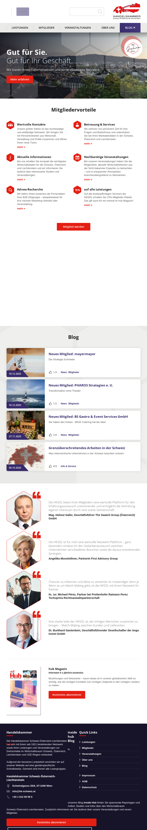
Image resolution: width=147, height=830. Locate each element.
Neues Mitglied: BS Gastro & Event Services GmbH (88, 416)
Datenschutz (89, 787)
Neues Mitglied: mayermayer (72, 354)
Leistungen (20, 27)
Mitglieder (46, 27)
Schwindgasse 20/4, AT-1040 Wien (32, 785)
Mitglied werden (73, 226)
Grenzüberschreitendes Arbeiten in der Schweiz (87, 448)
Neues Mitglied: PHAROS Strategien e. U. (81, 385)
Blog (128, 27)
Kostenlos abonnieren (66, 694)
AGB (84, 781)
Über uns (108, 27)
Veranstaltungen (78, 27)
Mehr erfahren (19, 79)
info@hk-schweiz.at (18, 14)
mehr (20, 147)
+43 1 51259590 (23, 9)
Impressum (88, 775)
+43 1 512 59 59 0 (22, 796)
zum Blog (72, 822)
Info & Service (68, 466)
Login (58, 11)
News (64, 372)
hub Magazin (58, 669)
